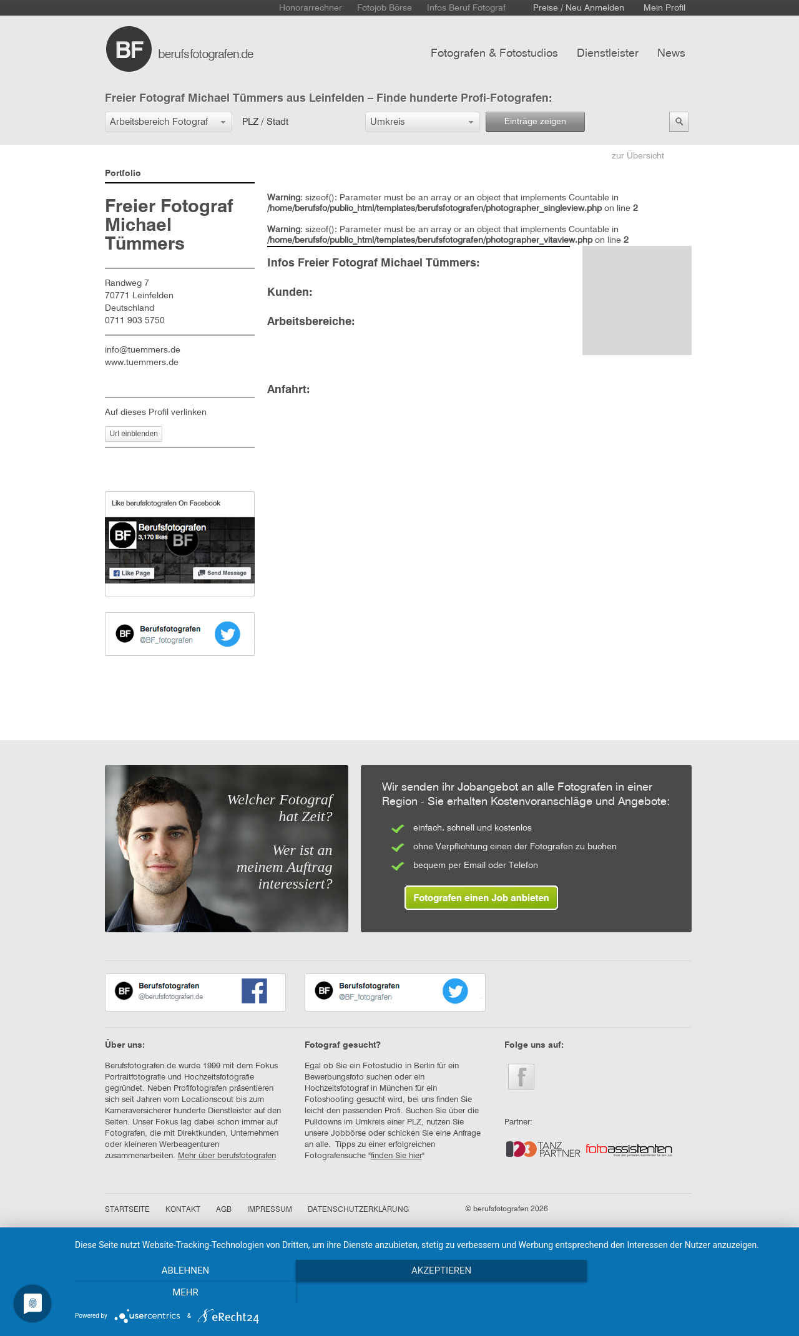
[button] (168, 122)
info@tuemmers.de (142, 350)
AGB (224, 1210)
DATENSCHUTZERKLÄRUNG (358, 1210)
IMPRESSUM (269, 1210)
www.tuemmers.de (147, 362)
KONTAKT (182, 1210)
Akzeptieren (431, 1293)
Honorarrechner (310, 8)
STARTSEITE (127, 1210)
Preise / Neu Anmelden (578, 8)
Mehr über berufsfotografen (227, 1156)
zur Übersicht (638, 156)
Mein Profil (664, 8)
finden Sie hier (396, 1156)
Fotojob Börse (384, 8)
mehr (680, 1293)
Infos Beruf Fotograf (466, 8)
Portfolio (123, 173)
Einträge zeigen (535, 121)
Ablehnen (181, 1293)
